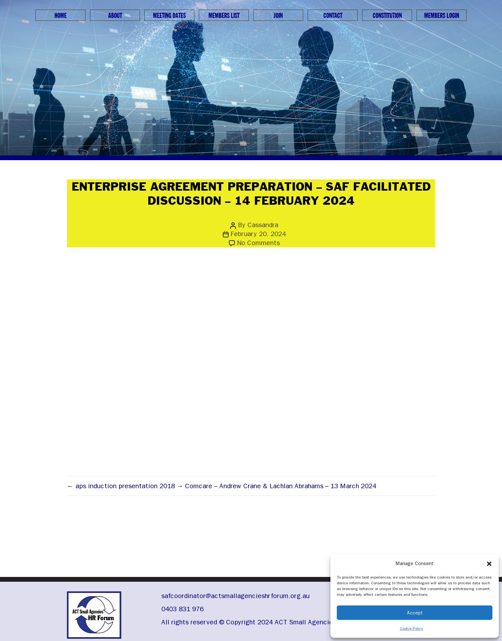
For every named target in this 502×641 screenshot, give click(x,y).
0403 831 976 (182, 609)
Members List (223, 16)
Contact (332, 16)
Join (278, 16)
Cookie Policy (411, 628)
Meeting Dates (169, 16)
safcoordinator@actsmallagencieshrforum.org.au (235, 596)
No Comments (258, 243)
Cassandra (262, 225)
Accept (415, 613)
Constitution (387, 16)
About (115, 16)
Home (60, 16)
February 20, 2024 (258, 234)
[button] (489, 563)
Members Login (441, 16)
